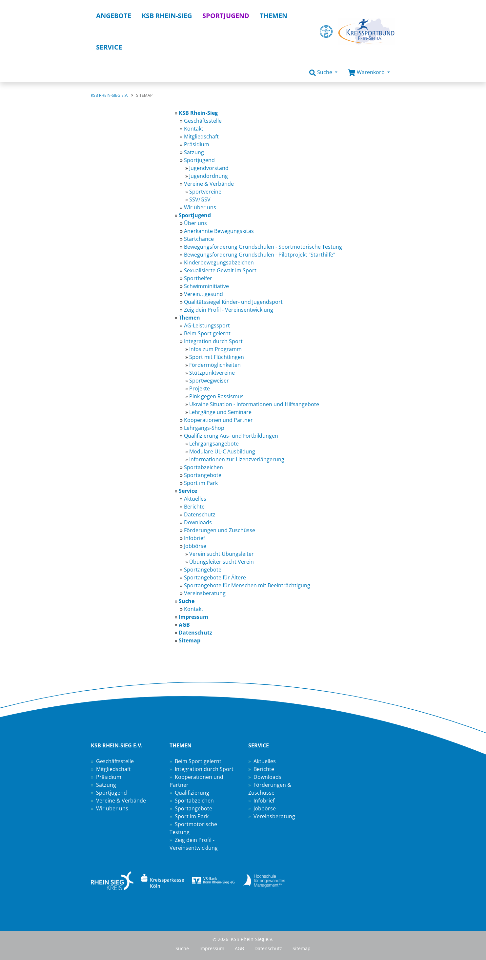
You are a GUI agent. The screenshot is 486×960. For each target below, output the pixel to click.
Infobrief (263, 800)
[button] (323, 72)
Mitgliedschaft (113, 769)
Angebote (113, 15)
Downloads (267, 777)
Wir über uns (112, 808)
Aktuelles (264, 761)
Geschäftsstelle (115, 761)
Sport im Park (192, 816)
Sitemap (302, 948)
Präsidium (108, 777)
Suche (182, 948)
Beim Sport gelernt (198, 761)
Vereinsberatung (274, 816)
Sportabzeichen (194, 800)
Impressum (211, 948)
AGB (239, 948)
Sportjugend (111, 792)
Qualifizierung (192, 792)
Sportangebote (193, 808)
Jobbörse (264, 808)
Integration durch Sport (204, 769)
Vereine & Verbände (121, 800)
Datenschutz (268, 948)
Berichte (263, 769)
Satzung (106, 784)
